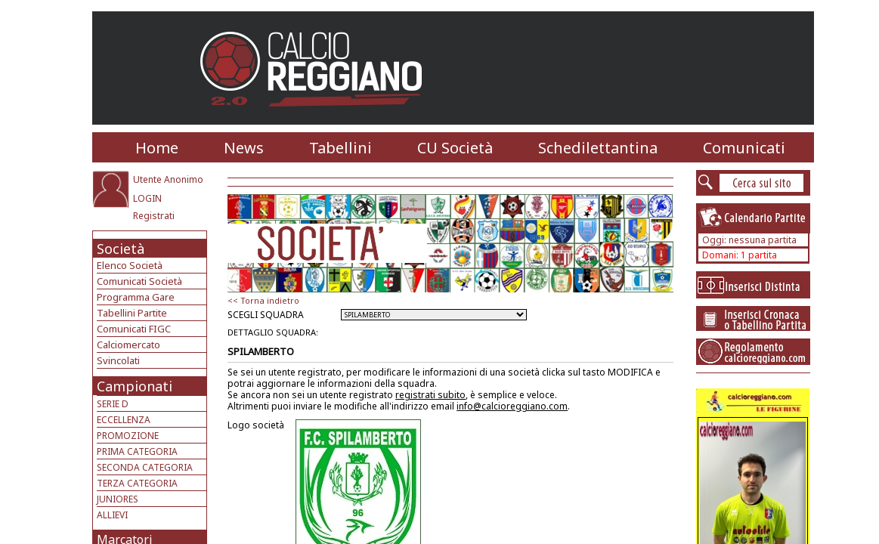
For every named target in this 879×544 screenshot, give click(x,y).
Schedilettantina (598, 148)
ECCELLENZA (123, 419)
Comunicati (744, 148)
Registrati (154, 215)
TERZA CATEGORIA (137, 483)
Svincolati (118, 360)
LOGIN (147, 198)
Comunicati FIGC (134, 328)
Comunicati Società (139, 281)
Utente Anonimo (168, 179)
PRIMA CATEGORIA (137, 451)
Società (120, 249)
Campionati (134, 386)
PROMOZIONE (128, 435)
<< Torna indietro (263, 300)
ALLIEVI (112, 514)
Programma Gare (136, 297)
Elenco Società (129, 265)
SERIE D (112, 403)
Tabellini (340, 148)
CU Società (455, 148)
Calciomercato (128, 344)
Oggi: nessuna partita (749, 239)
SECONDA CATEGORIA (145, 467)
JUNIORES (117, 499)
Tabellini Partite (132, 313)
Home (156, 148)
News (244, 148)
